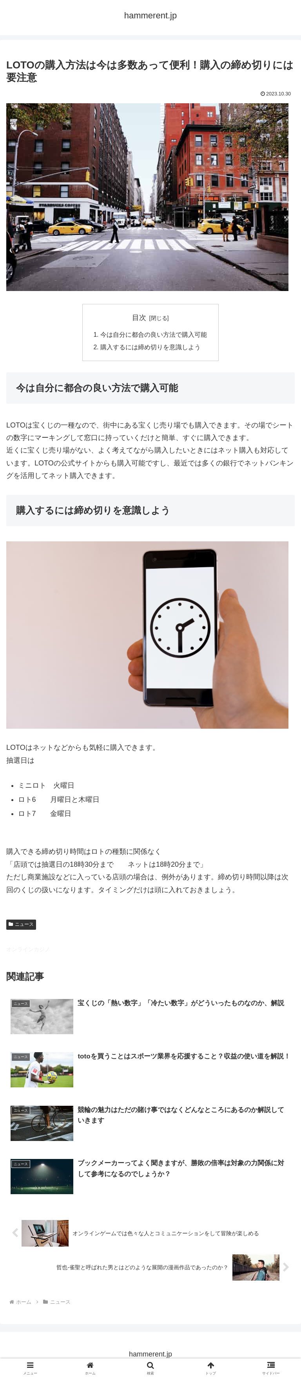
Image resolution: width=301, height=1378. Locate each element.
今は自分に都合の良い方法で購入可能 (153, 335)
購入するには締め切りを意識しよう (150, 347)
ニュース (21, 925)
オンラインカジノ (28, 950)
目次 (139, 318)
